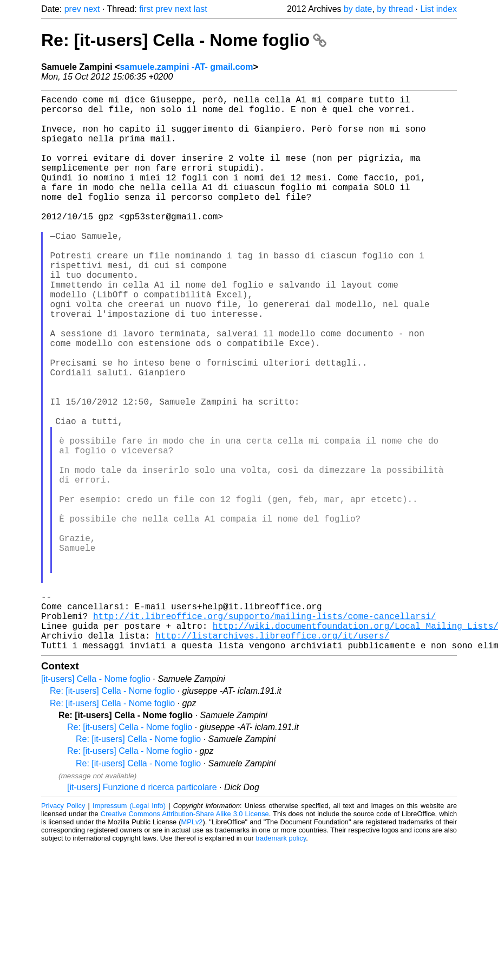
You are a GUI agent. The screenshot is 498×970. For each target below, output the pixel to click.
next (91, 9)
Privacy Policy (63, 929)
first (146, 9)
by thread (395, 9)
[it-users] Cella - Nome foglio (95, 802)
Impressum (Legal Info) (129, 929)
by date (358, 9)
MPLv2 (192, 945)
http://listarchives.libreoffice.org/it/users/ (272, 757)
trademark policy (280, 962)
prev (72, 9)
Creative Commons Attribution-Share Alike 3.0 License (185, 937)
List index (438, 9)
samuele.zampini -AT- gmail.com (186, 66)
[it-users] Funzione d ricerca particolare (142, 910)
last (200, 9)
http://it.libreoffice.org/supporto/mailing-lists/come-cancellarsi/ (264, 733)
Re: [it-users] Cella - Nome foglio (183, 40)
